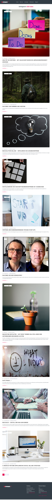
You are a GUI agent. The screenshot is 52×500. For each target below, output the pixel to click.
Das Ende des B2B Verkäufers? (12, 275)
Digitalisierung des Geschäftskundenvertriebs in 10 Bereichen (23, 187)
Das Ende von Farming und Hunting (14, 106)
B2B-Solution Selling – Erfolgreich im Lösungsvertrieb (21, 151)
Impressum (40, 496)
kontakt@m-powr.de (32, 493)
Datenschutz (45, 496)
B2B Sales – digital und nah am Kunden (15, 423)
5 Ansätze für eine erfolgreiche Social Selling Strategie (21, 466)
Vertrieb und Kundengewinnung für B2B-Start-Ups (19, 230)
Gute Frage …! (7, 381)
